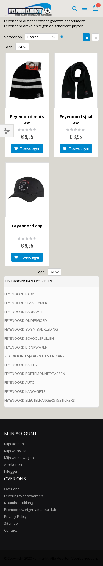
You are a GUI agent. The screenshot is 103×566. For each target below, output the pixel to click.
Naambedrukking (18, 502)
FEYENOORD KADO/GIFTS (25, 391)
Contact (10, 530)
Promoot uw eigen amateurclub (30, 509)
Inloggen (11, 471)
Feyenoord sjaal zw (76, 119)
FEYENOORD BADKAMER (24, 311)
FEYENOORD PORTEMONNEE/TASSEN (34, 373)
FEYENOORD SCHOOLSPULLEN (29, 338)
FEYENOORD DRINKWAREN (26, 347)
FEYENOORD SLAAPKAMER (25, 302)
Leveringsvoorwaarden (23, 495)
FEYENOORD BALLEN (20, 364)
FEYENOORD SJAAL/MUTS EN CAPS (34, 355)
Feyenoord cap (27, 225)
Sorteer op (13, 36)
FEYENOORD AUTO (19, 382)
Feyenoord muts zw (27, 119)
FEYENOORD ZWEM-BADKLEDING (31, 329)
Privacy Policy (15, 516)
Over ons (12, 488)
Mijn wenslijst (15, 450)
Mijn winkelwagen (19, 457)
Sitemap (11, 523)
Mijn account (14, 443)
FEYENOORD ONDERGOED (25, 320)
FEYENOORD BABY (19, 294)
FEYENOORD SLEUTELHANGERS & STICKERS (39, 400)
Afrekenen (13, 464)
